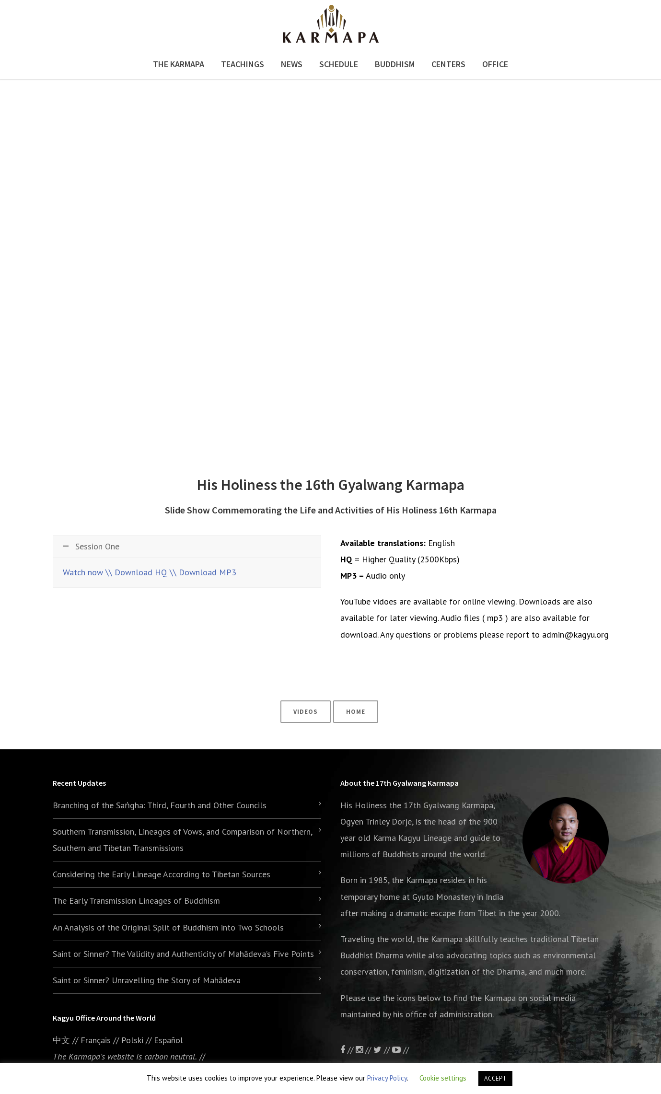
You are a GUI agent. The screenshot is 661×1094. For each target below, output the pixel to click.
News (291, 64)
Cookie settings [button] (442, 1077)
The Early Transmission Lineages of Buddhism (136, 900)
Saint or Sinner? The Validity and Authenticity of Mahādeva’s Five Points (183, 953)
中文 (61, 1040)
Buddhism (395, 64)
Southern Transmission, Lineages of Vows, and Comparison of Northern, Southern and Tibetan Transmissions (182, 839)
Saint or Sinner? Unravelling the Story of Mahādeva (147, 980)
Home (355, 712)
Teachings (242, 64)
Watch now (83, 572)
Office (495, 64)
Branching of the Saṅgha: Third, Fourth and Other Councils (160, 805)
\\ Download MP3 (203, 572)
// (382, 1049)
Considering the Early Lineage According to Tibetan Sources (161, 874)
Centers (448, 64)
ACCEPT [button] (495, 1078)
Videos (305, 712)
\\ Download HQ (136, 572)
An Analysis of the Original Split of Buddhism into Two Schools (168, 927)
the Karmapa (415, 879)
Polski (132, 1040)
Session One (91, 546)
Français (96, 1040)
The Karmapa (178, 64)
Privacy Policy (387, 1077)
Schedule (338, 64)
